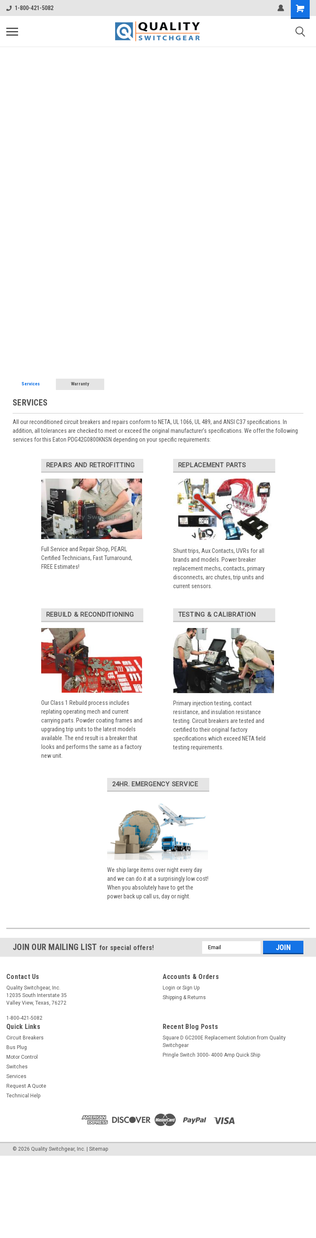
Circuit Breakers (25, 1038)
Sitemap (98, 1149)
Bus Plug (16, 1047)
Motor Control (22, 1057)
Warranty (80, 384)
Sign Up (191, 988)
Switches (17, 1067)
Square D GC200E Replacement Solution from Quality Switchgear (224, 1041)
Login (169, 988)
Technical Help (23, 1096)
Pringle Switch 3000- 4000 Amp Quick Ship (211, 1055)
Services (30, 384)
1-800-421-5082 (29, 8)
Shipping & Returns (184, 997)
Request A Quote (26, 1086)
